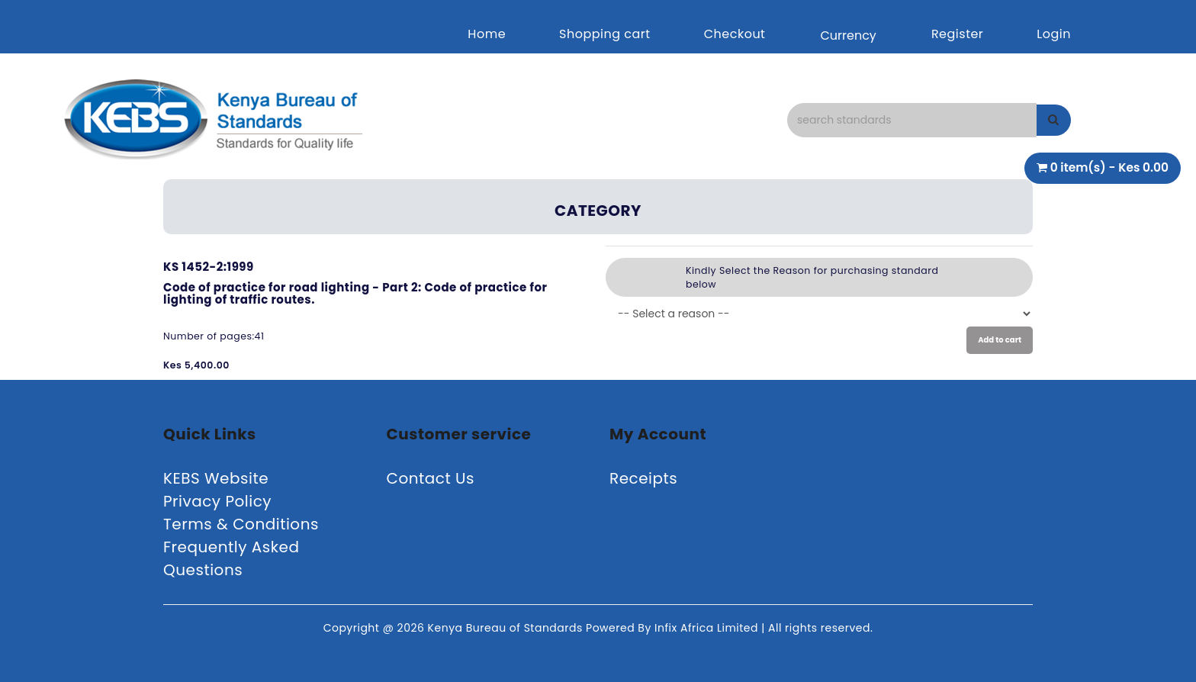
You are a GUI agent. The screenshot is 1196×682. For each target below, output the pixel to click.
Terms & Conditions (241, 524)
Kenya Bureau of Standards (507, 627)
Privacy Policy (217, 501)
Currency (848, 35)
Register (957, 34)
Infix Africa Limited (707, 627)
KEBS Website (215, 478)
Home (487, 34)
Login (1054, 34)
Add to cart (999, 340)
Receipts (643, 478)
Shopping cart (605, 34)
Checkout (735, 34)
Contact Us (431, 478)
